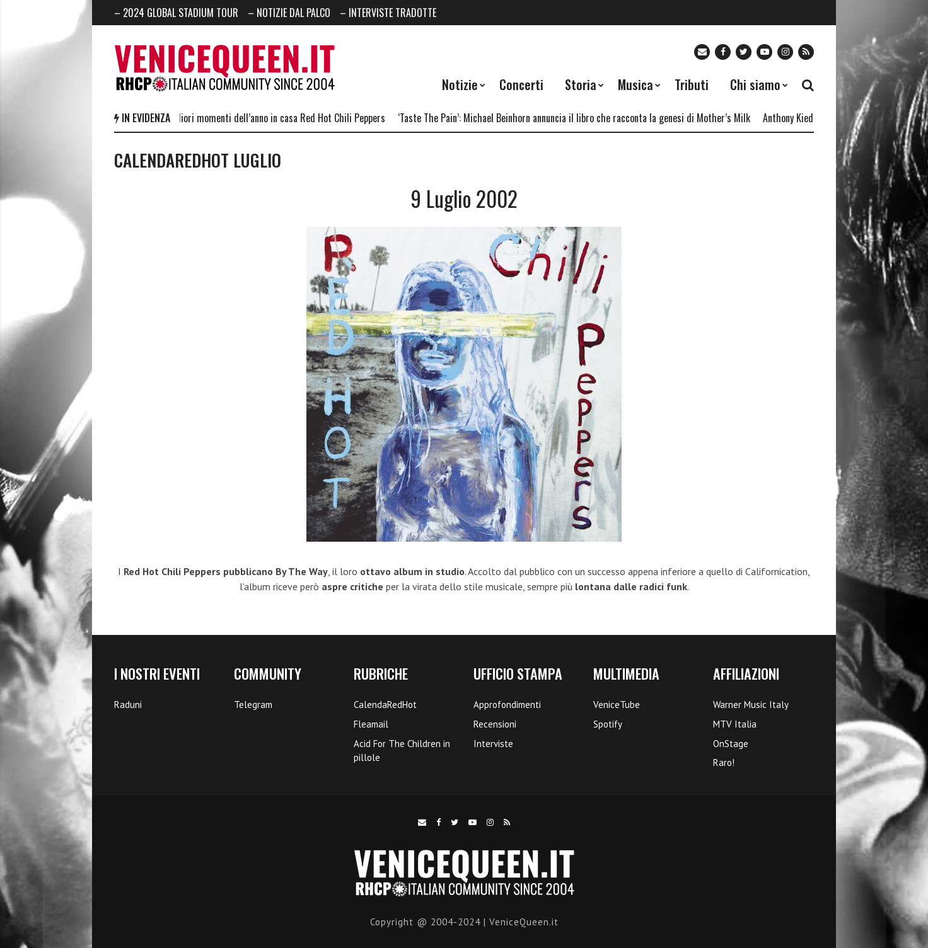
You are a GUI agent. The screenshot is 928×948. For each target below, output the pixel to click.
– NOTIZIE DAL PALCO (289, 12)
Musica (635, 84)
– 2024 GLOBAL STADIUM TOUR (176, 12)
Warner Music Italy (751, 705)
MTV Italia (735, 724)
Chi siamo (755, 84)
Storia (580, 84)
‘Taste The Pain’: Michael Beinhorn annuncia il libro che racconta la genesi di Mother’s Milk (578, 117)
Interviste (493, 744)
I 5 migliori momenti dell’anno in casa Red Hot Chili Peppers (272, 117)
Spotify (607, 724)
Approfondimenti (507, 705)
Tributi (692, 84)
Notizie (460, 84)
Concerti (521, 84)
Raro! (723, 762)
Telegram (253, 705)
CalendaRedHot (385, 705)
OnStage (730, 744)
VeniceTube (616, 705)
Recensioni (494, 724)
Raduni (128, 705)
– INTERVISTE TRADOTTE (388, 12)
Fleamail (371, 724)
